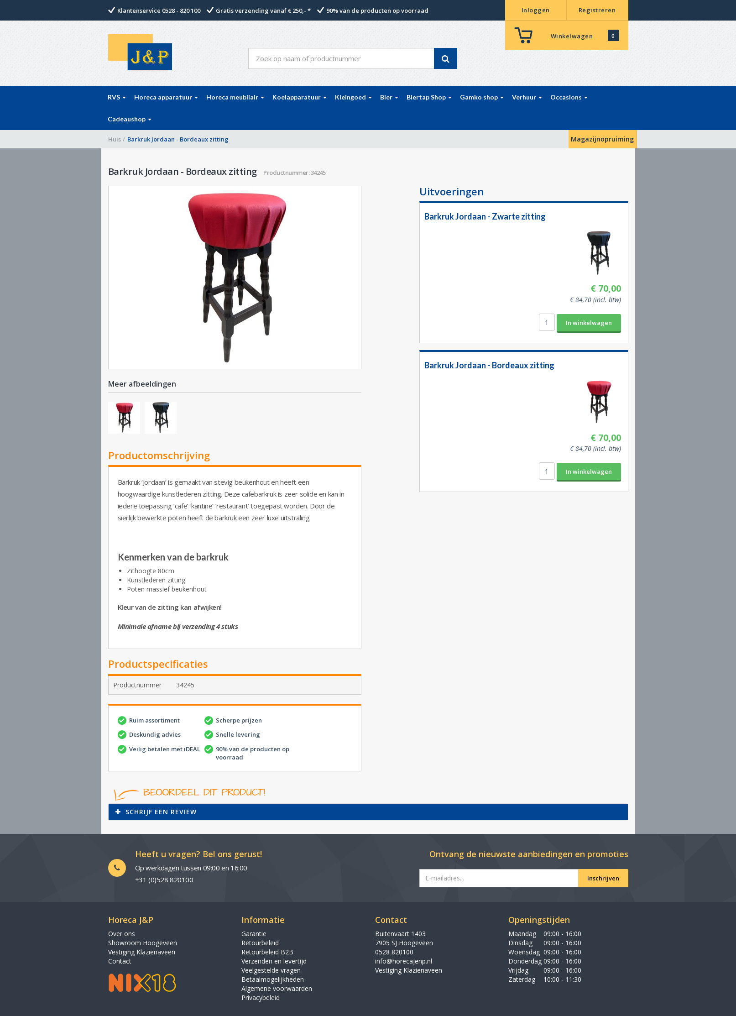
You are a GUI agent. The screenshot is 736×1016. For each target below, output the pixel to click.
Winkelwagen (572, 36)
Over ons (121, 933)
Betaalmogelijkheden (272, 979)
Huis (114, 139)
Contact (119, 961)
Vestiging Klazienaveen (141, 952)
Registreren (597, 10)
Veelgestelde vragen (271, 970)
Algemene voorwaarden (276, 988)
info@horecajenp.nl (403, 961)
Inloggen (536, 10)
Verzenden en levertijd (274, 961)
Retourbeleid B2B (267, 952)
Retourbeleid (260, 942)
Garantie (253, 933)
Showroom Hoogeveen (142, 942)
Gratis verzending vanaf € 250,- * (263, 10)
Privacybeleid (260, 997)
